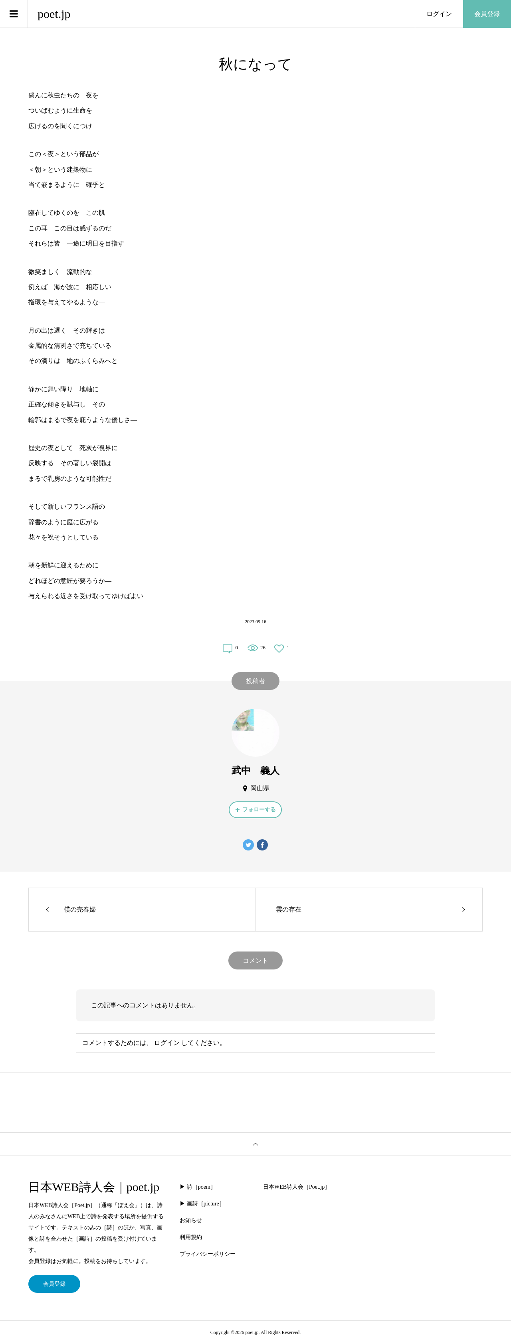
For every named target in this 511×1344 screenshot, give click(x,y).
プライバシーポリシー (208, 1254)
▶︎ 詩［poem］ (198, 1187)
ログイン (439, 13)
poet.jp (54, 13)
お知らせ (191, 1220)
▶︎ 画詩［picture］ (202, 1204)
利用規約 (191, 1237)
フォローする (259, 810)
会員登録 (487, 13)
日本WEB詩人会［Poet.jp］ (296, 1187)
